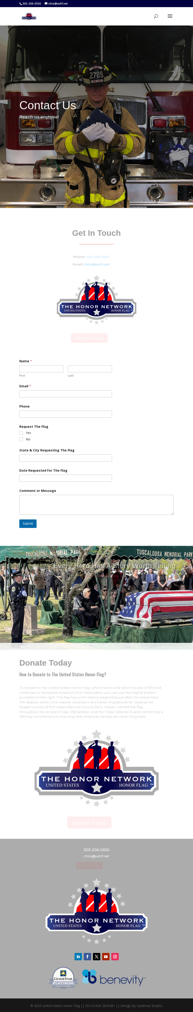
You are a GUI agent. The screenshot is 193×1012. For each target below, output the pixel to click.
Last (71, 375)
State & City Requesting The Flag (47, 450)
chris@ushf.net (94, 264)
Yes (28, 433)
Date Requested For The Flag (43, 470)
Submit (28, 523)
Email (25, 386)
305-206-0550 (95, 257)
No (28, 439)
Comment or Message (37, 491)
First (22, 375)
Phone (24, 406)
